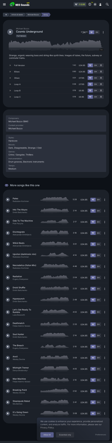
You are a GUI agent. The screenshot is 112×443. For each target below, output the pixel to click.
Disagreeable (20, 147)
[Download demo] (101, 65)
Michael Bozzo (15, 128)
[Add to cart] (90, 65)
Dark (10, 147)
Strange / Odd (35, 147)
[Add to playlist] (95, 65)
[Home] (5, 15)
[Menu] (4, 4)
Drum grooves (15, 161)
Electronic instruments (33, 161)
